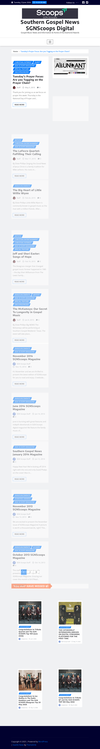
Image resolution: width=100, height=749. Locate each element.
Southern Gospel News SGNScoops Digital (50, 25)
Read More (19, 105)
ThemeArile (31, 745)
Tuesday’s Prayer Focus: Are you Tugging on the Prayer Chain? (45, 51)
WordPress (43, 741)
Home (15, 51)
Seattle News (18, 745)
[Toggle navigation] (50, 42)
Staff (18, 87)
